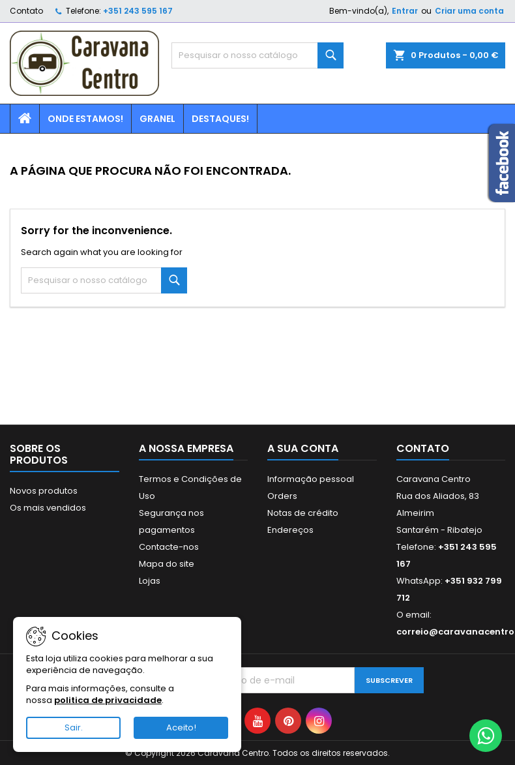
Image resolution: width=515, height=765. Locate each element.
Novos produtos (44, 491)
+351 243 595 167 (138, 10)
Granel (157, 118)
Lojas (149, 581)
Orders (282, 496)
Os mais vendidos (48, 508)
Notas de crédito (302, 513)
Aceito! (181, 727)
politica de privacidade (108, 700)
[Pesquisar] (257, 55)
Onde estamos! (85, 118)
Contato (26, 10)
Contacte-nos (169, 547)
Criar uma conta (469, 10)
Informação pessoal (310, 479)
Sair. (74, 727)
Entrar (405, 10)
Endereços (290, 530)
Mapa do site (166, 564)
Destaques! (220, 118)
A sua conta (302, 448)
